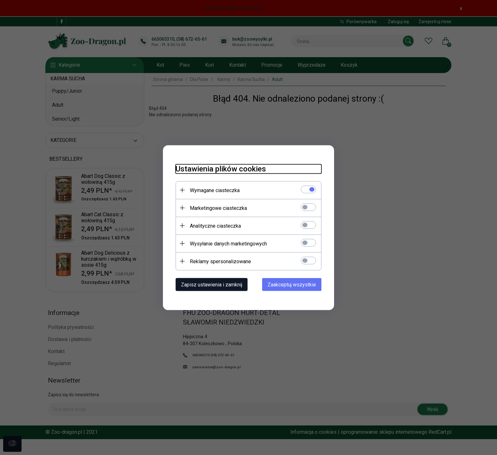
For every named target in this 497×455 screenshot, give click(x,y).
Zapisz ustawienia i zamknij (211, 284)
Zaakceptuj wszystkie (292, 284)
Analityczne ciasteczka (215, 226)
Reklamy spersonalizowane (220, 261)
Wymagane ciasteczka (215, 190)
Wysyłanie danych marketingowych (228, 243)
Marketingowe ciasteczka (218, 208)
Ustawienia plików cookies (221, 168)
